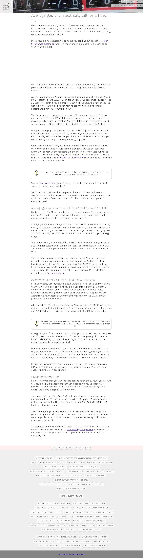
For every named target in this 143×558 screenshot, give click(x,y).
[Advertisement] (71, 67)
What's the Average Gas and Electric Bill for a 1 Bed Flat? (81, 458)
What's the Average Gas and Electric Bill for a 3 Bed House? (57, 462)
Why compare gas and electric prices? (48, 516)
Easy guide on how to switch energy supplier (56, 537)
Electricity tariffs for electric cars (54, 521)
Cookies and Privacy (64, 554)
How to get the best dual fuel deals (59, 530)
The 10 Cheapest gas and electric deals (90, 508)
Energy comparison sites (96, 476)
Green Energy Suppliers (70, 546)
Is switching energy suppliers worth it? (52, 508)
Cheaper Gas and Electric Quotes (85, 467)
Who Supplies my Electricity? (47, 541)
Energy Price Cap (101, 541)
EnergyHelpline (57, 273)
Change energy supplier (94, 546)
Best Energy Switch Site (132, 2)
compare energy (48, 183)
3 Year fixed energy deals (89, 530)
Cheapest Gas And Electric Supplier (127, 5)
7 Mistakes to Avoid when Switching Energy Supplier (90, 471)
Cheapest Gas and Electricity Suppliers (47, 471)
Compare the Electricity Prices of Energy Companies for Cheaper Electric (62, 525)
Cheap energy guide (103, 516)
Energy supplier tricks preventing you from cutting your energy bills (71, 484)
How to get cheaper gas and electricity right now (59, 476)
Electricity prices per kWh (55, 467)
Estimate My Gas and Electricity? (77, 541)
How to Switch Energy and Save (71, 489)
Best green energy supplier (80, 516)
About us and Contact (78, 554)
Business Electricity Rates (71, 496)
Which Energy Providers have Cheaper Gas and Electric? (88, 512)
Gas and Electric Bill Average (100, 462)
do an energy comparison (80, 429)
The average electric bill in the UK (45, 512)
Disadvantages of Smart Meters (93, 537)
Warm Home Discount (47, 546)
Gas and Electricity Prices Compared (89, 521)
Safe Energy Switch (44, 458)
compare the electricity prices (72, 157)
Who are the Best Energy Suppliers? (54, 503)
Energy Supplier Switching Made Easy (71, 480)
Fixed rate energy (106, 525)
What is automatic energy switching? (89, 503)
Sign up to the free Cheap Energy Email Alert (72, 448)
